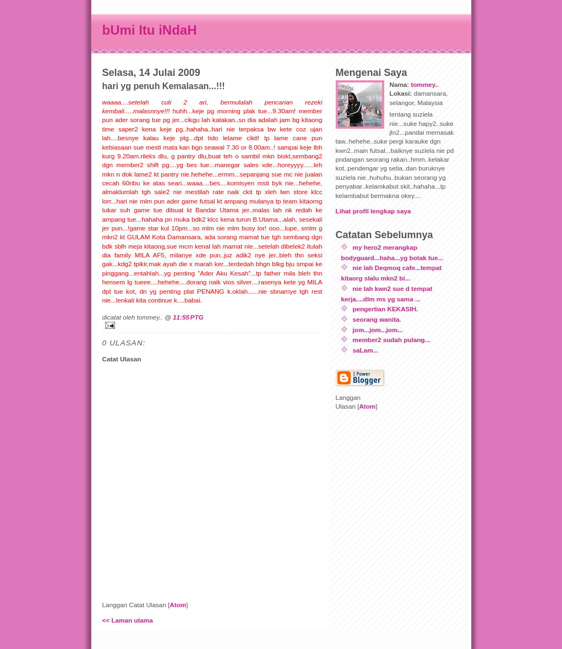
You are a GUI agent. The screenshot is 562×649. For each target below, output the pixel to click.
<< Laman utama (127, 620)
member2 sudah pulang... (391, 339)
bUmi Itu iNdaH (149, 30)
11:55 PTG (188, 317)
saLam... (366, 350)
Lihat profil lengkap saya (373, 211)
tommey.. (424, 84)
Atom (178, 604)
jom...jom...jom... (378, 329)
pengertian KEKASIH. (385, 308)
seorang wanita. (377, 319)
